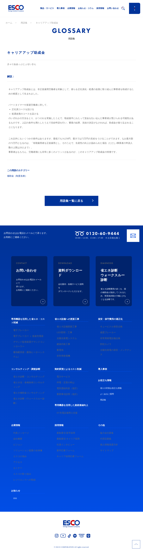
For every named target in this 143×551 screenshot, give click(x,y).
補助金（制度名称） (17, 176)
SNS (15, 499)
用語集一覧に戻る (71, 200)
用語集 (24, 23)
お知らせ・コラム (86, 8)
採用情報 (100, 8)
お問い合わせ (113, 8)
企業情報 (71, 8)
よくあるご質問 (107, 394)
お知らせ (15, 491)
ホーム (9, 23)
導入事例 (61, 8)
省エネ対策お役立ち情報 (111, 388)
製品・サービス (47, 8)
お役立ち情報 (104, 380)
